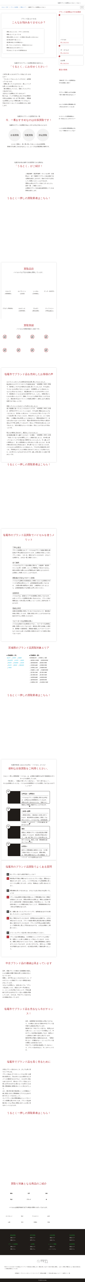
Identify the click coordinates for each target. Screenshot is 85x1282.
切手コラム (32, 1240)
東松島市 (21, 665)
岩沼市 (22, 662)
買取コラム (13, 1249)
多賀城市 (16, 662)
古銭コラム (52, 1240)
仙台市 (8, 658)
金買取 (33, 1244)
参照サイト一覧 (66, 1273)
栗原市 (15, 665)
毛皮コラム (72, 1240)
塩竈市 (20, 658)
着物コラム (13, 1240)
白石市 (17, 660)
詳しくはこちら (65, 42)
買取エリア (13, 1237)
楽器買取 (72, 1244)
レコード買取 (52, 1244)
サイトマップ (36, 1273)
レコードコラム (52, 1249)
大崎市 (10, 667)
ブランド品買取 (13, 1244)
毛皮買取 (72, 1235)
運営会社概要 (43, 1273)
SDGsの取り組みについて (55, 1273)
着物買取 (13, 1235)
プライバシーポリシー (26, 1273)
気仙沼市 (10, 660)
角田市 (10, 662)
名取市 (22, 660)
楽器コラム (72, 1249)
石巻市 (14, 658)
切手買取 (32, 1235)
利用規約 (17, 1273)
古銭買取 (52, 1235)
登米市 (10, 665)
